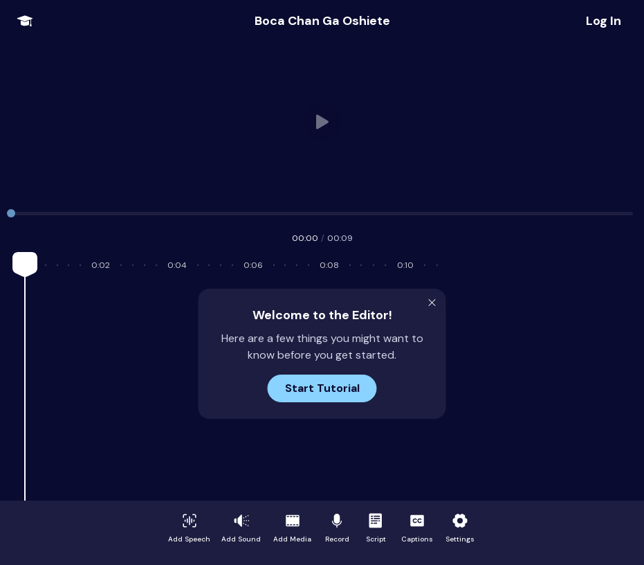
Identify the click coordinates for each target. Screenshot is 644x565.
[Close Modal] (432, 303)
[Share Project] (603, 21)
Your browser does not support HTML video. (322, 122)
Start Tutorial (322, 388)
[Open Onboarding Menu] (25, 21)
